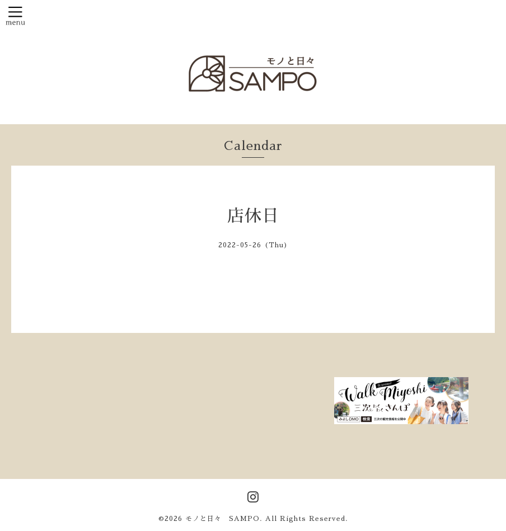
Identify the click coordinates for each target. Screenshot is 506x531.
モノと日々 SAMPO (222, 518)
